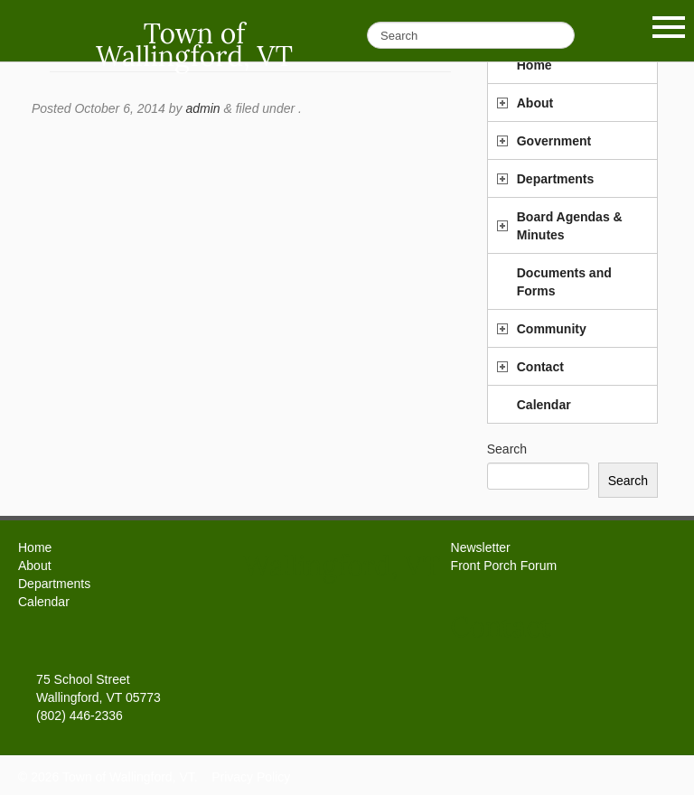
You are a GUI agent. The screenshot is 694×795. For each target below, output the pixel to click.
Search (507, 449)
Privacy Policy (250, 777)
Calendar (544, 405)
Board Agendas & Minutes (570, 226)
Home (35, 547)
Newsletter (481, 547)
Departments (556, 179)
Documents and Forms (564, 282)
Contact (540, 367)
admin (202, 108)
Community (551, 329)
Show (668, 27)
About (535, 103)
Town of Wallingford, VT (194, 44)
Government (554, 141)
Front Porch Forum (504, 565)
